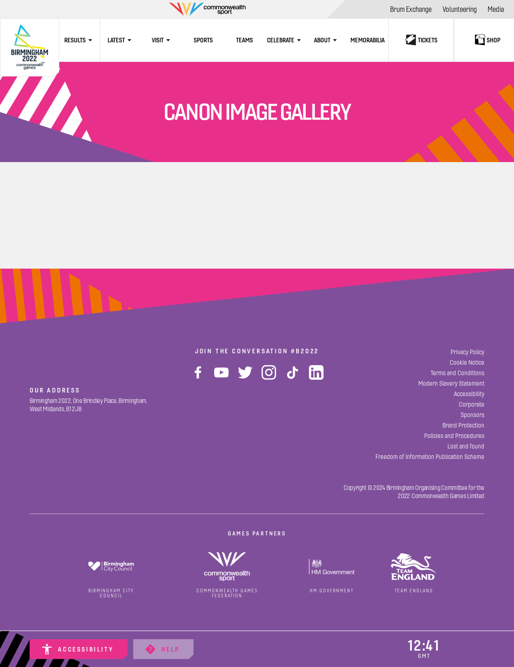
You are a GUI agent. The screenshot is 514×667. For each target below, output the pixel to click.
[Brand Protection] (463, 425)
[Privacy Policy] (467, 352)
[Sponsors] (472, 415)
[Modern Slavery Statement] (451, 383)
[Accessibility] (79, 649)
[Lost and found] (465, 446)
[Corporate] (471, 404)
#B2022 (305, 351)
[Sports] (203, 40)
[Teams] (244, 40)
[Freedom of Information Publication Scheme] (429, 457)
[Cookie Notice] (467, 362)
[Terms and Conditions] (457, 373)
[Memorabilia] (367, 40)
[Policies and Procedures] (454, 436)
